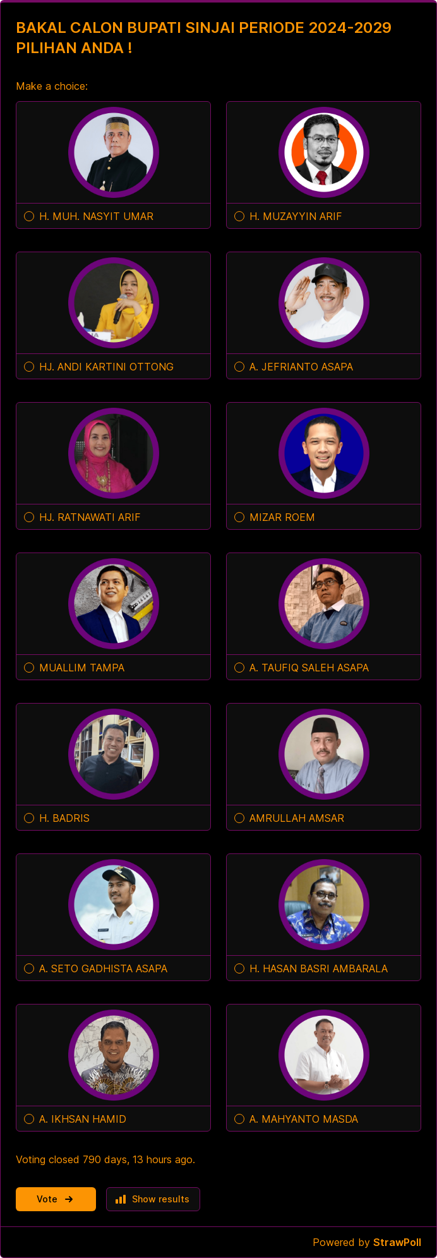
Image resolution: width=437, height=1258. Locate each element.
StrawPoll (397, 1242)
